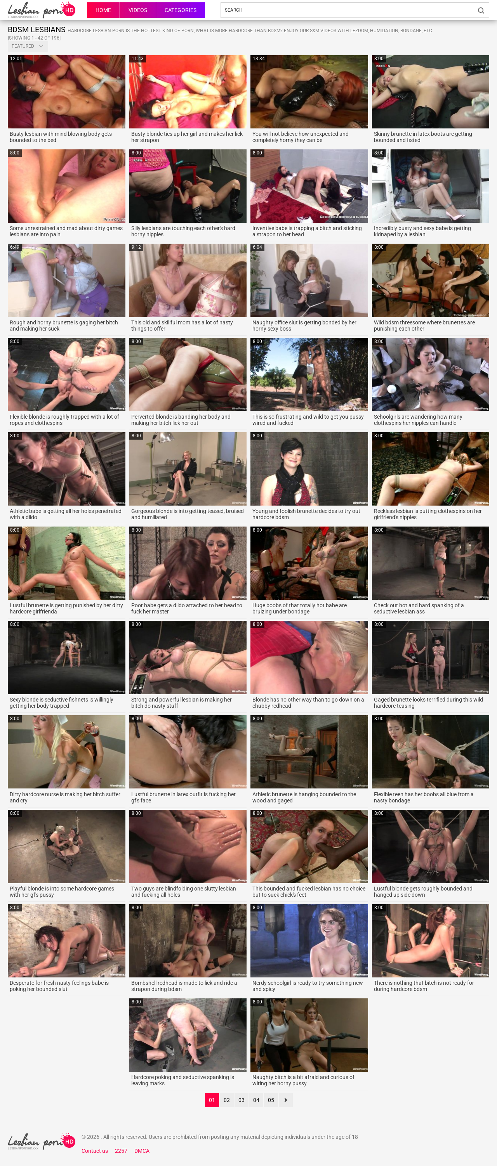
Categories (180, 10)
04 (256, 1100)
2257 (121, 1151)
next (286, 1100)
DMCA (141, 1151)
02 (227, 1100)
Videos (138, 10)
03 (241, 1100)
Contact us (95, 1151)
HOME (103, 10)
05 (271, 1100)
